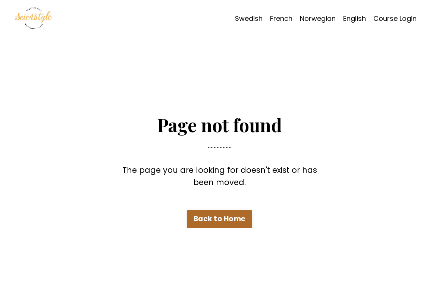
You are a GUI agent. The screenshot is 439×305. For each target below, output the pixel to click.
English (354, 18)
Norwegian (318, 18)
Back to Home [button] (219, 219)
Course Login (395, 18)
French (281, 18)
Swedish (249, 18)
